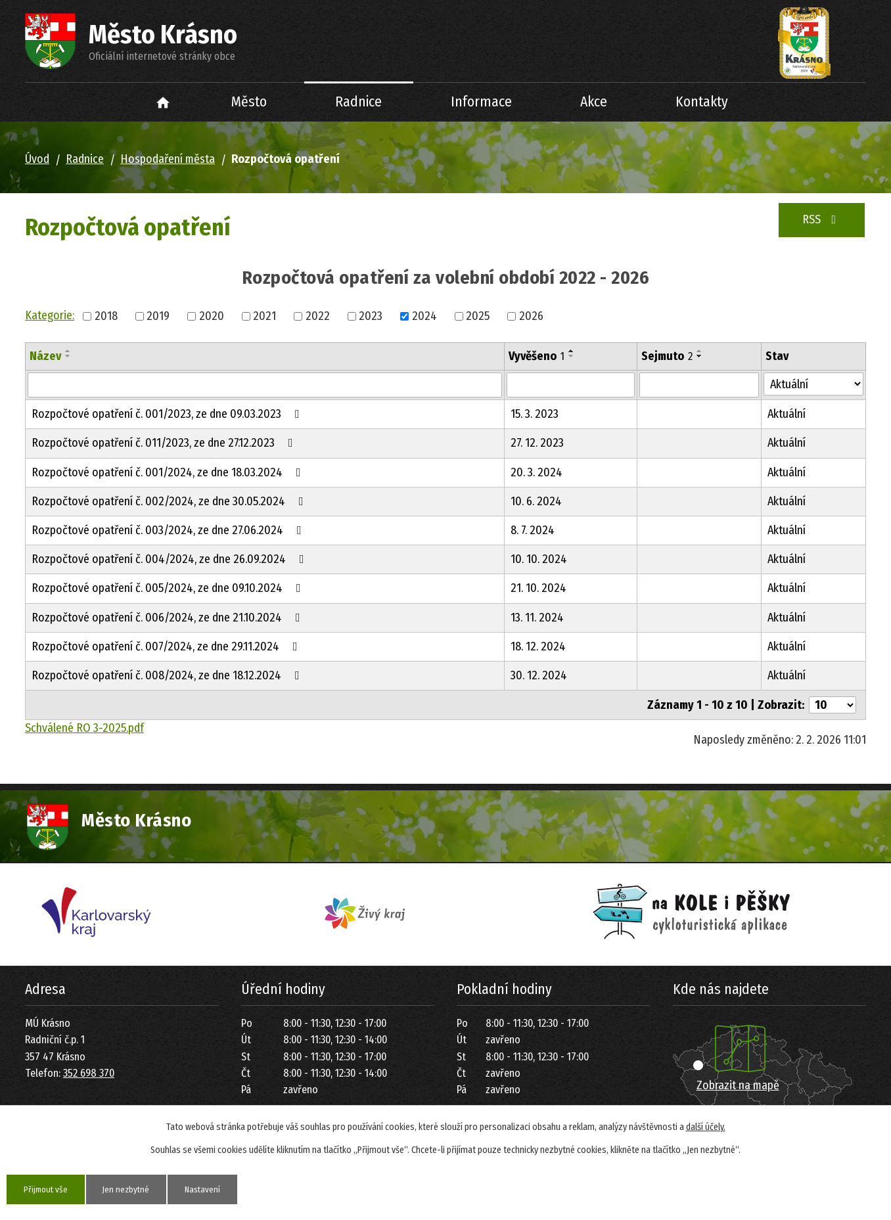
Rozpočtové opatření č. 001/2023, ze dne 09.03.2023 (168, 414)
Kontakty (701, 101)
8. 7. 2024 (533, 530)
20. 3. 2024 (536, 472)
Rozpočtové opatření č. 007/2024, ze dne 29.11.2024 (167, 646)
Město (249, 101)
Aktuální (786, 414)
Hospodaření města (167, 159)
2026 (531, 316)
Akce (593, 101)
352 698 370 (88, 1073)
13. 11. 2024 (537, 617)
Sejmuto (667, 356)
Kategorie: (49, 315)
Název (45, 356)
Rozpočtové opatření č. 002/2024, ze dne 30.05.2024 (170, 501)
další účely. (705, 1126)
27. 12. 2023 (537, 443)
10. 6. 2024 (536, 501)
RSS (822, 219)
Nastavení (215, 1188)
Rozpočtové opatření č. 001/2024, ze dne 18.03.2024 (169, 472)
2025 (478, 316)
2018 (106, 316)
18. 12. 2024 (538, 646)
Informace (481, 101)
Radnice (358, 101)
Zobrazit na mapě (738, 1085)
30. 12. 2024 (539, 675)
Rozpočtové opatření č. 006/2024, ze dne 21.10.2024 (169, 617)
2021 (264, 316)
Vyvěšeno (536, 356)
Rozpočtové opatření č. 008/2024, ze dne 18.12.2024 (168, 675)
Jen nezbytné (134, 1188)
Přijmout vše (48, 1188)
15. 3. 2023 (535, 414)
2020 (211, 316)
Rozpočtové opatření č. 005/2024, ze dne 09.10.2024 (169, 588)
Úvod (163, 102)
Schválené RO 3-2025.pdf (84, 728)
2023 (370, 316)
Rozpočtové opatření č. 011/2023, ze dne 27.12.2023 (165, 443)
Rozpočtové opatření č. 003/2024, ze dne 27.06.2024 (169, 530)
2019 (158, 316)
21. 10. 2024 (538, 588)
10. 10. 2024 (539, 559)
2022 (318, 316)
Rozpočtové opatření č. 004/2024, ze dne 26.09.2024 (170, 559)
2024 (424, 316)
